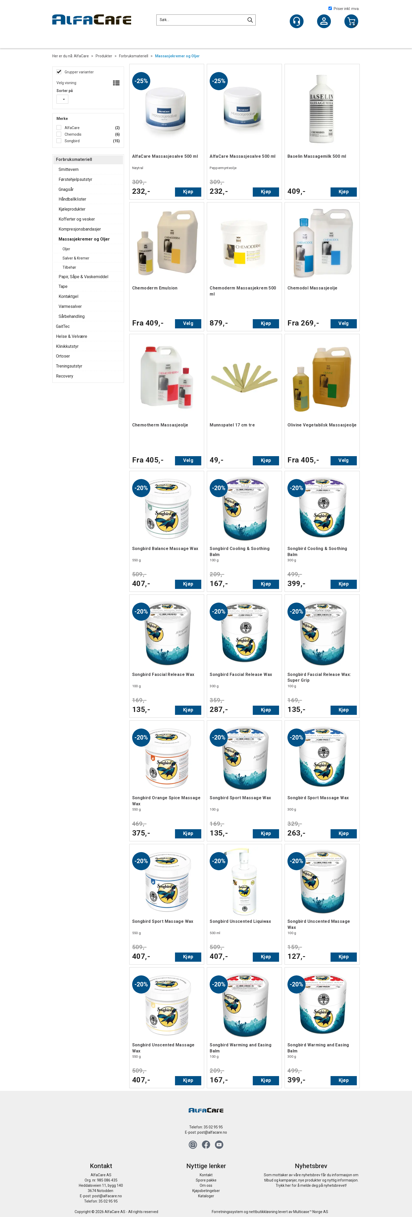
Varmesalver (70, 306)
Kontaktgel (68, 296)
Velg (188, 323)
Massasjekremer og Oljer (177, 56)
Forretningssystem (227, 1212)
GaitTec (63, 326)
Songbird (72, 141)
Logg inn (324, 21)
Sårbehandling (72, 316)
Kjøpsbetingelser (206, 1191)
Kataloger (206, 1196)
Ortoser (63, 356)
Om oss (206, 1185)
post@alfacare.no (212, 1132)
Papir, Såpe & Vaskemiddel (83, 276)
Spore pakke (206, 1180)
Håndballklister (72, 199)
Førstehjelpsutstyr (75, 179)
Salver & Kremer (76, 258)
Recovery (64, 376)
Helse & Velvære (71, 336)
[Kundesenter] (297, 21)
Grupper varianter (79, 72)
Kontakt (206, 1175)
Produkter (104, 56)
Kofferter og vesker (77, 219)
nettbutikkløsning (263, 1212)
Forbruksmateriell (133, 56)
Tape (63, 286)
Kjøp (188, 191)
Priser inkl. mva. (343, 9)
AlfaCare (81, 56)
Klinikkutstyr (67, 346)
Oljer (66, 249)
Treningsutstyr (69, 366)
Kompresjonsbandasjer (80, 229)
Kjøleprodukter (72, 209)
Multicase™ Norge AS (310, 1212)
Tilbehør (69, 267)
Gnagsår (66, 189)
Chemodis (72, 134)
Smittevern (69, 169)
